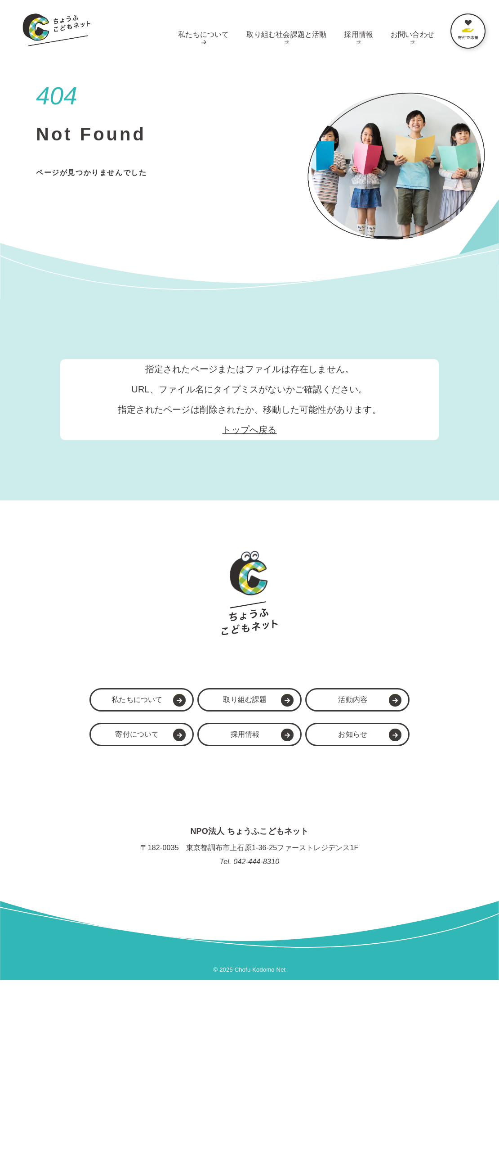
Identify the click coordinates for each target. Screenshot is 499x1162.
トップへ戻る (249, 430)
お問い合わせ (412, 34)
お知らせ (348, 916)
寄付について (132, 916)
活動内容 (348, 881)
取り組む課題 (240, 881)
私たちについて (203, 34)
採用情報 (358, 34)
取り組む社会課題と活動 (286, 34)
